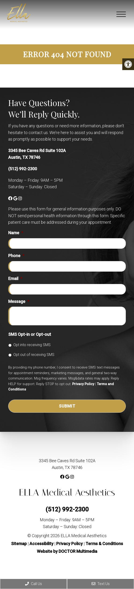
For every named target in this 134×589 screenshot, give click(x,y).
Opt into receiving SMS (32, 345)
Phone (16, 255)
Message (18, 301)
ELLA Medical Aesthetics (67, 492)
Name (15, 232)
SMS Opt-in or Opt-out (29, 334)
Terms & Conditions (104, 543)
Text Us (101, 584)
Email (15, 278)
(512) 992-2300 (22, 168)
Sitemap (19, 543)
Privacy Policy (83, 384)
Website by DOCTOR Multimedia (67, 551)
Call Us (33, 584)
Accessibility (41, 543)
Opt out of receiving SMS (33, 354)
